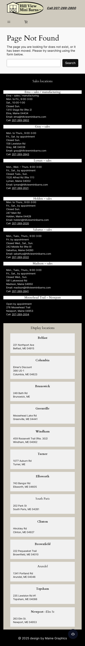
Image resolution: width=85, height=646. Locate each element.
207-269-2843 (20, 154)
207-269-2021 (20, 188)
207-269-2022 (20, 257)
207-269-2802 (20, 120)
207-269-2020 (20, 223)
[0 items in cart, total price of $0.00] (26, 22)
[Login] (17, 21)
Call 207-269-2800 (61, 8)
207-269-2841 (20, 291)
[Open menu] (9, 22)
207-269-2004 (20, 314)
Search (70, 63)
